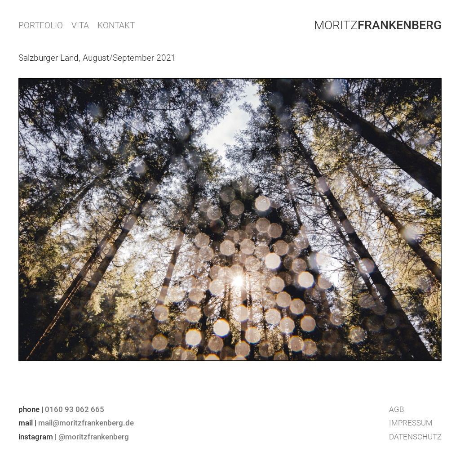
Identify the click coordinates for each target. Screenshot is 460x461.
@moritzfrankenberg (93, 436)
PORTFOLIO (40, 25)
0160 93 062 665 (74, 409)
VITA (80, 25)
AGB (396, 409)
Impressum (411, 422)
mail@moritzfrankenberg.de (86, 422)
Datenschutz (415, 436)
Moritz (378, 25)
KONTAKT (116, 25)
